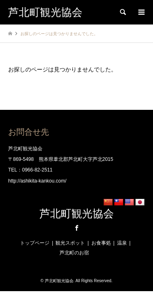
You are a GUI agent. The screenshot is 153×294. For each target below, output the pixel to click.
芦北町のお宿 (74, 253)
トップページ (34, 243)
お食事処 (101, 243)
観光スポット (70, 243)
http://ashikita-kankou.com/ (37, 181)
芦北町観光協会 (77, 214)
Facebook (77, 228)
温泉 (122, 243)
